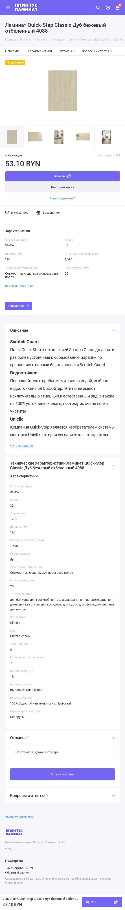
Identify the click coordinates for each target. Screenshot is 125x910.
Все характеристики (19, 285)
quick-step (26, 817)
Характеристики (40, 51)
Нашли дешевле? (62, 198)
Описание (12, 51)
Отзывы (67, 51)
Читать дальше (21, 445)
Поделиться (18, 305)
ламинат (11, 817)
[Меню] (7, 7)
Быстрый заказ (62, 187)
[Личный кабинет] (107, 7)
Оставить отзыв (62, 774)
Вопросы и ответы (97, 51)
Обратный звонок (17, 872)
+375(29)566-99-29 (19, 868)
